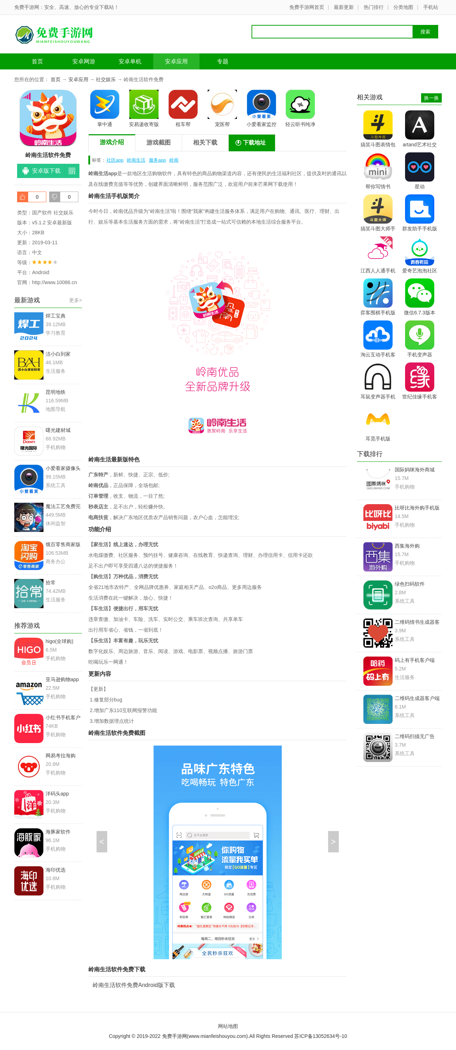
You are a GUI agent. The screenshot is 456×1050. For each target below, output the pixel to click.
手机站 (430, 7)
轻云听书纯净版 (300, 110)
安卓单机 (130, 61)
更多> (75, 300)
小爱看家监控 (261, 108)
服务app (157, 160)
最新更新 (344, 7)
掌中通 (104, 108)
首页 (37, 61)
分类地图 (403, 7)
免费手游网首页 (306, 7)
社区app (115, 160)
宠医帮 (222, 108)
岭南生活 (136, 160)
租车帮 (183, 108)
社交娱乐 (106, 79)
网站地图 (228, 1026)
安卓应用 (176, 61)
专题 (222, 61)
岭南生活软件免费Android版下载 (134, 985)
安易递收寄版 (144, 108)
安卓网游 (83, 61)
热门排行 (374, 7)
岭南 (173, 160)
